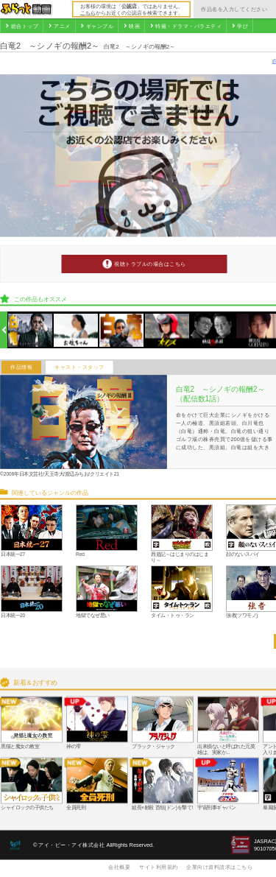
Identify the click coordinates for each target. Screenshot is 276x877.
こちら (88, 12)
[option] (30, 330)
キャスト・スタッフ (79, 367)
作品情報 (21, 367)
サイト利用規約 (158, 867)
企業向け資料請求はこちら (219, 867)
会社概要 (119, 867)
